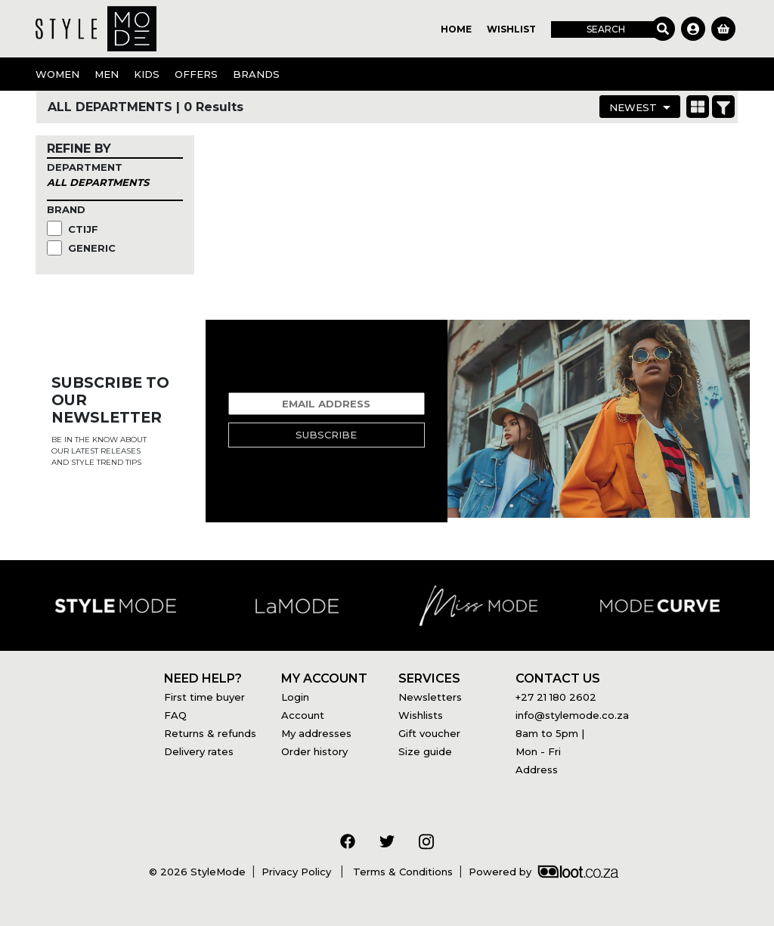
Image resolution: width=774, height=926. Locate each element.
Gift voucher (429, 733)
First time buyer (204, 697)
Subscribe (326, 435)
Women (57, 74)
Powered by (543, 872)
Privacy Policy (298, 872)
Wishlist (511, 29)
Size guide (425, 751)
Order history (314, 751)
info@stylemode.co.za (572, 715)
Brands (256, 74)
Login (295, 697)
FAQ (175, 715)
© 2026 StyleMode (197, 872)
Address (536, 769)
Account (302, 715)
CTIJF (84, 229)
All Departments (98, 182)
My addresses (316, 733)
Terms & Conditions (401, 872)
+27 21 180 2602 (555, 697)
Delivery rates (199, 751)
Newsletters (430, 697)
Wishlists (420, 715)
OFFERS (196, 74)
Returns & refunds (210, 733)
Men (106, 74)
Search (606, 29)
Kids (146, 74)
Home (456, 29)
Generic (93, 248)
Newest (633, 107)
